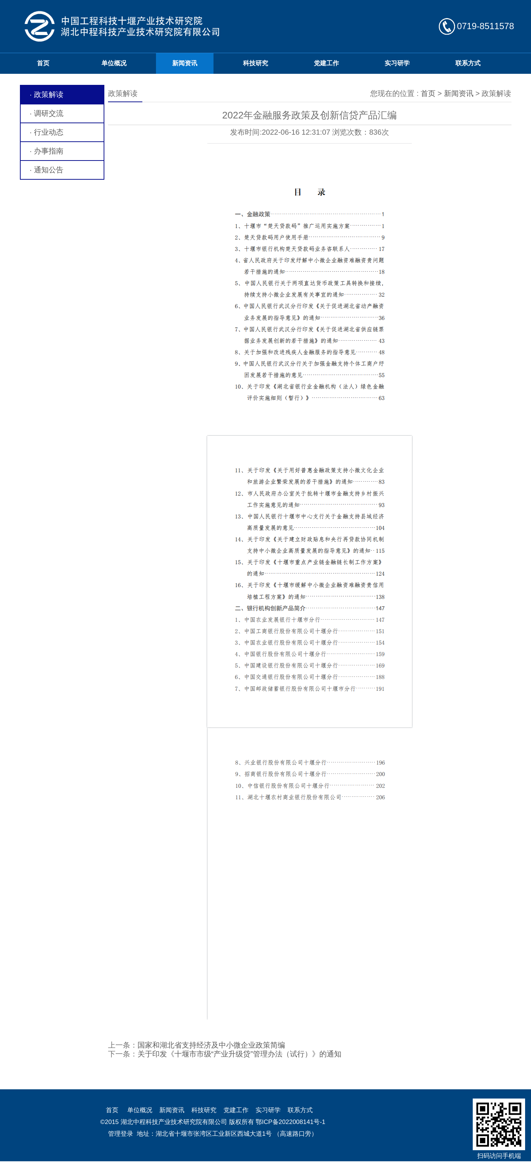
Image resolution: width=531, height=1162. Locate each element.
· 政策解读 (46, 94)
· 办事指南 (46, 151)
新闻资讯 (184, 63)
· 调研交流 (46, 113)
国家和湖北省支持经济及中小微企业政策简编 (211, 1045)
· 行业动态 (46, 132)
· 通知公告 (46, 170)
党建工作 (326, 63)
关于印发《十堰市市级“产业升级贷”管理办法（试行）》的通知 (239, 1054)
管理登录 (120, 1133)
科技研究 (255, 63)
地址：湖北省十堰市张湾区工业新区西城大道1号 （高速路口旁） (227, 1133)
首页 (43, 63)
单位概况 (113, 63)
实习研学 (397, 63)
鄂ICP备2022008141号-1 (290, 1121)
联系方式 (467, 63)
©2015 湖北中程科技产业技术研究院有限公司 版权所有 (177, 1121)
